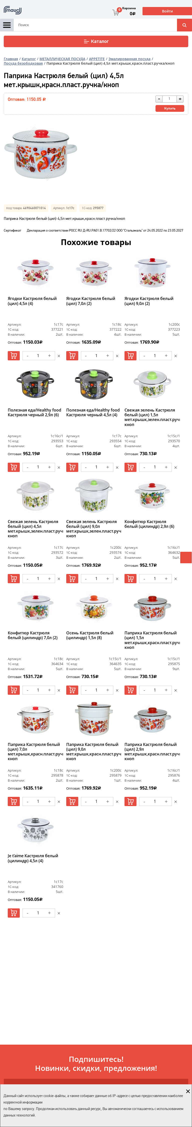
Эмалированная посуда (129, 58)
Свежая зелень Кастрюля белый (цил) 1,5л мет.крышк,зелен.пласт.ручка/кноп (152, 417)
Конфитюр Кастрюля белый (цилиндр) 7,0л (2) (33, 635)
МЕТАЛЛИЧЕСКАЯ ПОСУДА (62, 58)
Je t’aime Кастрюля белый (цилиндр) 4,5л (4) (33, 858)
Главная (11, 58)
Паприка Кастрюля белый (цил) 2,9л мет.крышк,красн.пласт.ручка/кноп (152, 752)
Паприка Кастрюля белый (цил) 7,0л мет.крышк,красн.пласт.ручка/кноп (35, 752)
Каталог (96, 41)
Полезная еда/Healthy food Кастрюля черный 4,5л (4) (93, 413)
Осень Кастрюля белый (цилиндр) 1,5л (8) (90, 635)
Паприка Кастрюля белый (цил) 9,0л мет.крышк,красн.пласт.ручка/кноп (94, 752)
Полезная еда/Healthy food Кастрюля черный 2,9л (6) (34, 413)
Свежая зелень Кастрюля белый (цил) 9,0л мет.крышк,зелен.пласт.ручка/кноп (94, 529)
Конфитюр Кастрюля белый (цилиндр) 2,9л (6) (149, 524)
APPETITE (97, 58)
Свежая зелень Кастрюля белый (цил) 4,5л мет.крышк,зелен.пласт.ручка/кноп (35, 529)
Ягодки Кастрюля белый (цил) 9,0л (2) (149, 301)
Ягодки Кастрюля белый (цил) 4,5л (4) (32, 301)
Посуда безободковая (23, 63)
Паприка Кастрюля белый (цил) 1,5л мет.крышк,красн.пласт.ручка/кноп (152, 640)
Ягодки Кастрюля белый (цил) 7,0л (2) (90, 301)
